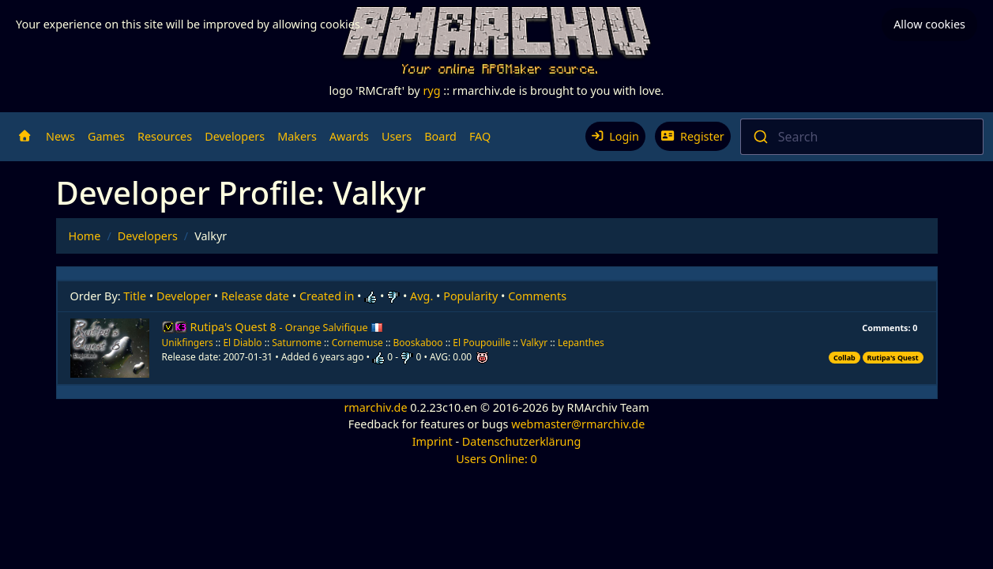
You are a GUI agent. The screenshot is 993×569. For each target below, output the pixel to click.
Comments (537, 295)
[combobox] (862, 137)
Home (85, 235)
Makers (297, 136)
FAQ (480, 136)
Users (397, 136)
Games (106, 136)
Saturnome (297, 342)
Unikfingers (187, 342)
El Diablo (242, 342)
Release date (255, 295)
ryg (431, 90)
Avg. (421, 295)
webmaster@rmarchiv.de (578, 423)
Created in (326, 295)
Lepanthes (581, 342)
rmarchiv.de (375, 407)
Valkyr (535, 342)
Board (440, 136)
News (60, 136)
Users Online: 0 (496, 458)
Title (134, 295)
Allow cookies (929, 24)
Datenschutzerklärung (521, 441)
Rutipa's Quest (893, 357)
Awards (349, 136)
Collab (844, 357)
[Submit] (759, 136)
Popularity (470, 295)
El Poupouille (483, 342)
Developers (235, 136)
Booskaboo (419, 342)
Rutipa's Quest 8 (287, 326)
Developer (183, 295)
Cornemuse (359, 342)
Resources (164, 136)
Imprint (432, 441)
